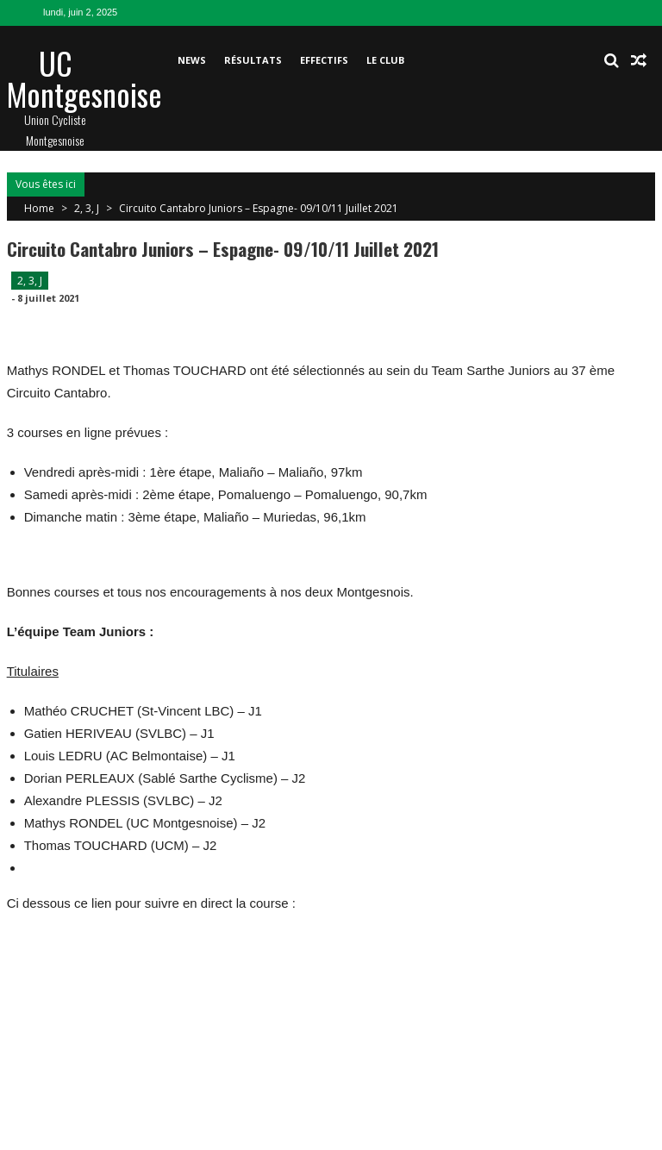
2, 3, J (86, 208)
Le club (385, 59)
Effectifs (324, 59)
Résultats (253, 59)
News (192, 59)
